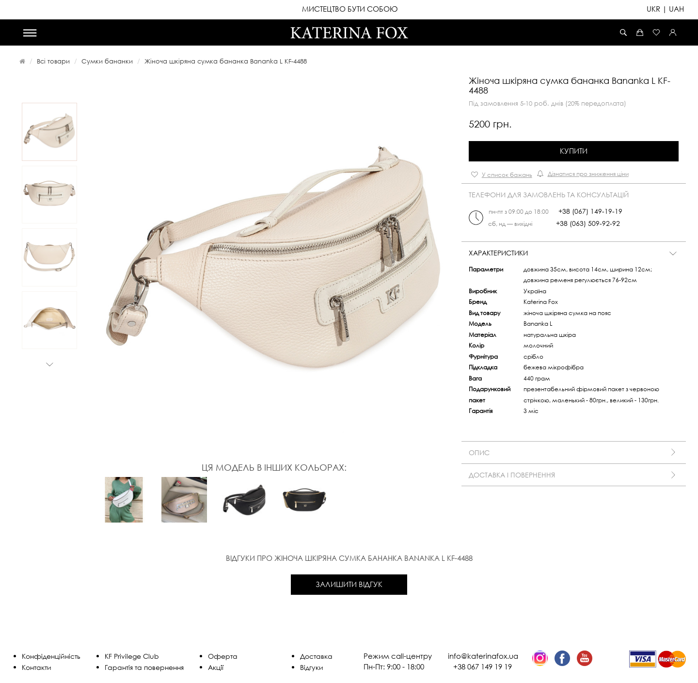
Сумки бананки (107, 61)
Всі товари (53, 61)
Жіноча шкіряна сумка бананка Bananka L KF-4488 (225, 61)
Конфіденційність (51, 656)
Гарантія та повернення (144, 667)
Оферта (223, 656)
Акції (215, 667)
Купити (573, 150)
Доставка (316, 656)
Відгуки (311, 667)
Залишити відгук (349, 584)
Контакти (36, 667)
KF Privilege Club (132, 656)
